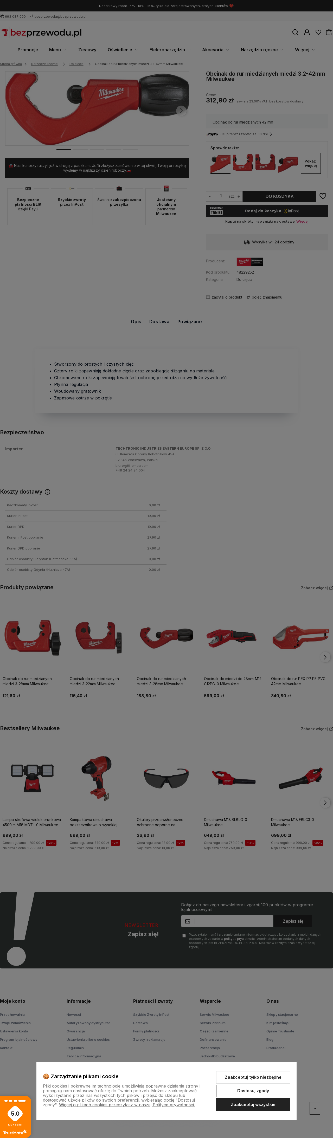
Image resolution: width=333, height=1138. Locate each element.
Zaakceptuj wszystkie (253, 1104)
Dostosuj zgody (253, 1090)
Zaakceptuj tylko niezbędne (253, 1077)
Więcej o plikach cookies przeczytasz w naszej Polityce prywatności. (127, 1104)
